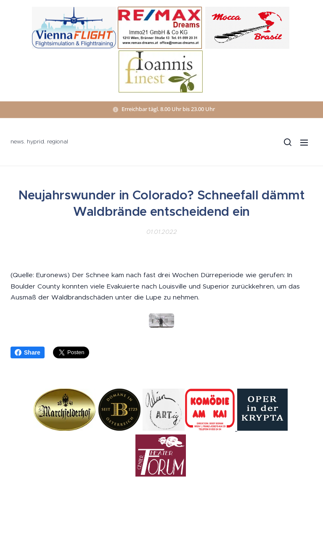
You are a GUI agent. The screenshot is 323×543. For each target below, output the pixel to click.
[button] (287, 142)
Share (27, 352)
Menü (304, 142)
